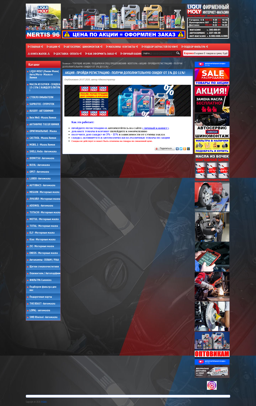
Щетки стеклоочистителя (44, 266)
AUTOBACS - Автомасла (42, 185)
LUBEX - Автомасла (40, 178)
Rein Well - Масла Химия (43, 117)
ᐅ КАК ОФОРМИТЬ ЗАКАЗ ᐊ (101, 53)
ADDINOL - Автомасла (41, 205)
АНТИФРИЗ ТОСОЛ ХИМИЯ (44, 124)
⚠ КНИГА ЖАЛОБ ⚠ (39, 53)
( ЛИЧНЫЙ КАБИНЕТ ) (155, 128)
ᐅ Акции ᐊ (53, 46)
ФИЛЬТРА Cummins (40, 280)
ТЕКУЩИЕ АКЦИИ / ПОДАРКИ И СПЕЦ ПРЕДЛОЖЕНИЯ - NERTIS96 (104, 63)
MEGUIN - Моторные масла (44, 192)
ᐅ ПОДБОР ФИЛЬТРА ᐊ (194, 46)
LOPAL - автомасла (40, 310)
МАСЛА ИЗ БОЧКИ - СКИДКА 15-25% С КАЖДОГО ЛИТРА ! (45, 87)
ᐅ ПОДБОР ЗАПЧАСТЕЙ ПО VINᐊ (160, 46)
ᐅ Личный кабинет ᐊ (133, 53)
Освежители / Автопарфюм (45, 273)
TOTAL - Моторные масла (44, 225)
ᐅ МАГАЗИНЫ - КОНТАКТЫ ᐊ (122, 46)
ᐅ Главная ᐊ (35, 46)
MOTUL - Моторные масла (44, 219)
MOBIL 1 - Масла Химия (42, 144)
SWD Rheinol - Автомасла (43, 317)
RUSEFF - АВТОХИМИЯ (41, 110)
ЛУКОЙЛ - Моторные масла (45, 198)
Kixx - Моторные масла (42, 239)
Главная (66, 63)
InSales (44, 401)
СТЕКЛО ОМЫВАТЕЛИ (41, 97)
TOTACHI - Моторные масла (45, 212)
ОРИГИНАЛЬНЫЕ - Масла (43, 131)
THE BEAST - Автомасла (42, 303)
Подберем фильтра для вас (43, 288)
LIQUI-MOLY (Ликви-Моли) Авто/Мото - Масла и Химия (44, 74)
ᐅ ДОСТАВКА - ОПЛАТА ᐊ (67, 53)
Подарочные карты (41, 296)
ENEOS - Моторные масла (44, 253)
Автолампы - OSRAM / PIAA (44, 259)
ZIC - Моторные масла (42, 246)
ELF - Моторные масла (42, 232)
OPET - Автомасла (39, 171)
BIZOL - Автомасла (40, 165)
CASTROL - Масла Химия (43, 137)
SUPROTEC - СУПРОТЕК (42, 104)
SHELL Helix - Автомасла (43, 151)
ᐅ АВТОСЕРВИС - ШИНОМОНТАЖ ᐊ (83, 46)
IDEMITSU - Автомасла (42, 158)
